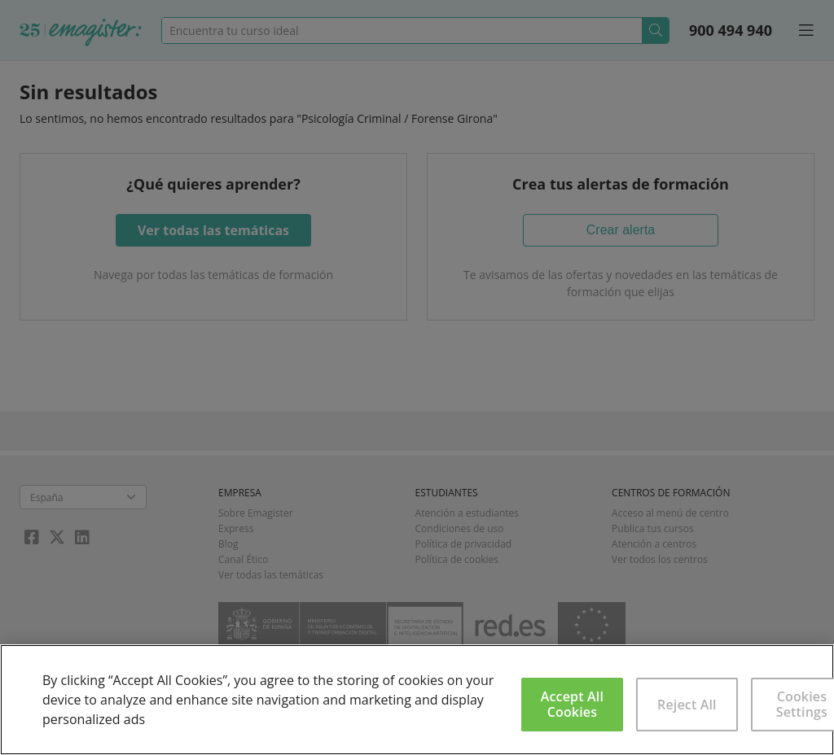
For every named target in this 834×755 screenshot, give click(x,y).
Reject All (687, 705)
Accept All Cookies (572, 704)
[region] (417, 699)
